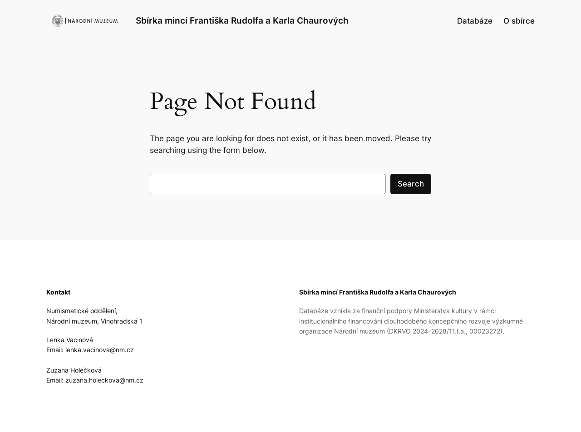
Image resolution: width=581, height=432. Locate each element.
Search (411, 183)
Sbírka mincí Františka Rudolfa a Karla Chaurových (242, 20)
